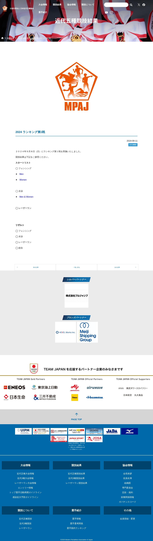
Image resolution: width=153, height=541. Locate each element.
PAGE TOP (76, 416)
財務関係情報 (127, 497)
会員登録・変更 (127, 519)
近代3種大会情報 (25, 478)
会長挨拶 (127, 473)
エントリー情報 (25, 488)
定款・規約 (127, 492)
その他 (127, 510)
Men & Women (26, 197)
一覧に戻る (76, 267)
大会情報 (42, 4)
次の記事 (117, 267)
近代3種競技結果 (76, 478)
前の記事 (35, 267)
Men (21, 174)
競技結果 (57, 4)
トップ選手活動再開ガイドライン (25, 492)
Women (23, 180)
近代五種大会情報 (25, 473)
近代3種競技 (25, 523)
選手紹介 (42, 12)
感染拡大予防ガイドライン (25, 497)
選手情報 (76, 519)
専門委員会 (127, 488)
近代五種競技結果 (76, 473)
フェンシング (25, 231)
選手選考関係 (76, 523)
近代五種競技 (25, 519)
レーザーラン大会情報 (25, 483)
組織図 (127, 483)
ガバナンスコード (127, 502)
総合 (20, 248)
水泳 (21, 236)
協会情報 (71, 4)
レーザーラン (25, 242)
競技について (88, 4)
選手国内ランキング (76, 528)
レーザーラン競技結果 (76, 483)
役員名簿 (127, 478)
